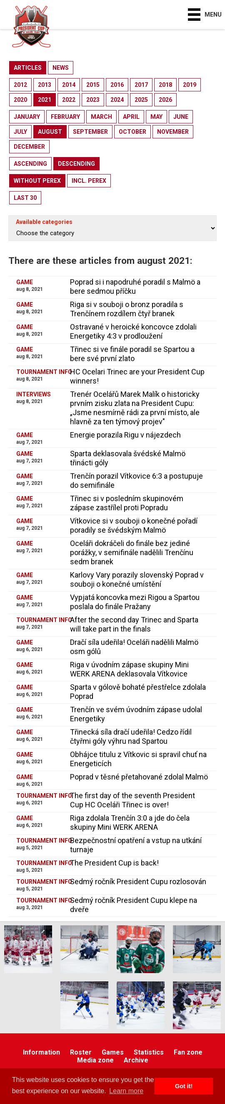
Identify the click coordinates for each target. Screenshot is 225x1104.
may (156, 116)
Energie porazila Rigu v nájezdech (125, 434)
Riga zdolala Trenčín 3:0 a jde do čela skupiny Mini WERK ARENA (130, 822)
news (60, 67)
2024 (117, 99)
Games (113, 1052)
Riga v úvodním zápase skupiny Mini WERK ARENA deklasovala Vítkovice (129, 669)
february (65, 116)
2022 (68, 99)
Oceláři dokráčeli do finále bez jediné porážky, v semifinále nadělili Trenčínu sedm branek (131, 552)
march (101, 116)
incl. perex (89, 180)
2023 (93, 99)
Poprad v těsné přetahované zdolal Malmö (139, 776)
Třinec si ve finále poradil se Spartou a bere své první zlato (132, 354)
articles (28, 67)
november (173, 131)
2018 (165, 84)
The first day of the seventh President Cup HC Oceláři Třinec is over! (132, 800)
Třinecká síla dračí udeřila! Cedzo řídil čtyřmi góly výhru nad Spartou (131, 736)
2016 (117, 84)
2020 (20, 99)
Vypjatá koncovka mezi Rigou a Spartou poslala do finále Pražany (135, 602)
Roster (81, 1052)
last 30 (25, 197)
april (131, 116)
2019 (189, 84)
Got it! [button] (183, 1086)
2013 (44, 84)
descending (76, 163)
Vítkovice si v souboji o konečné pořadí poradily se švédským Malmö (134, 525)
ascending (30, 163)
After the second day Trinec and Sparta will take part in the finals (134, 624)
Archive (136, 1060)
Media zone (95, 1060)
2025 (141, 99)
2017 (141, 84)
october (132, 131)
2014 (68, 84)
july (20, 131)
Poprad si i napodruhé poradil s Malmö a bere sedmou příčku (135, 286)
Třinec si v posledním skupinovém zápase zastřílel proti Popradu (126, 503)
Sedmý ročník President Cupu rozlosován (138, 881)
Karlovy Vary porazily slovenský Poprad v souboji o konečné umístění (137, 579)
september (90, 131)
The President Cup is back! (114, 862)
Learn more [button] (126, 1090)
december (29, 146)
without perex (37, 180)
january (27, 116)
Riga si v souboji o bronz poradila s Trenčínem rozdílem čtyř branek (126, 309)
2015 (93, 84)
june (180, 116)
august (50, 131)
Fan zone (188, 1052)
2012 (20, 84)
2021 (44, 99)
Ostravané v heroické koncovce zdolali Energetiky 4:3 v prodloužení (133, 331)
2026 (165, 99)
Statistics (149, 1052)
